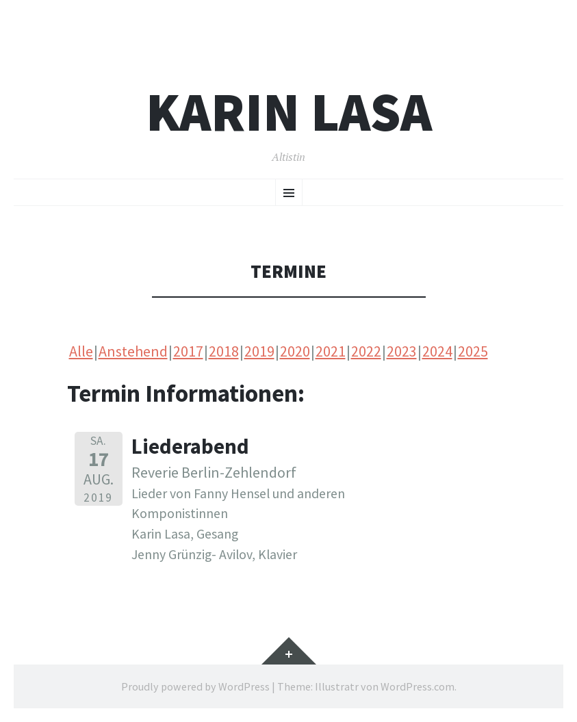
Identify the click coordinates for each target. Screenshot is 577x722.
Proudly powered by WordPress (195, 686)
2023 (402, 351)
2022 (366, 351)
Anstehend (133, 351)
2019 (259, 351)
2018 (224, 351)
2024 (437, 351)
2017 (188, 351)
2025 (473, 351)
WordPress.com (417, 686)
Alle (81, 351)
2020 (295, 351)
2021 (331, 351)
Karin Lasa (289, 112)
